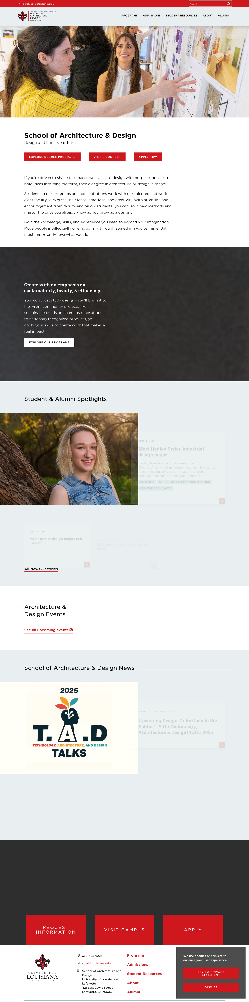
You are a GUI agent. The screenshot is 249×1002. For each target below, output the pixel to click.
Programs (129, 15)
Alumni (223, 15)
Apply (193, 929)
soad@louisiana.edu (96, 963)
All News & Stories (41, 569)
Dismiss (211, 987)
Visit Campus (124, 929)
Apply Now (148, 156)
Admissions (152, 15)
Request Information (56, 929)
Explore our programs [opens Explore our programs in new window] (49, 342)
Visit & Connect (107, 156)
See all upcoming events (46, 630)
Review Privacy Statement (211, 973)
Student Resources (181, 15)
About (208, 15)
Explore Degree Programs (52, 156)
